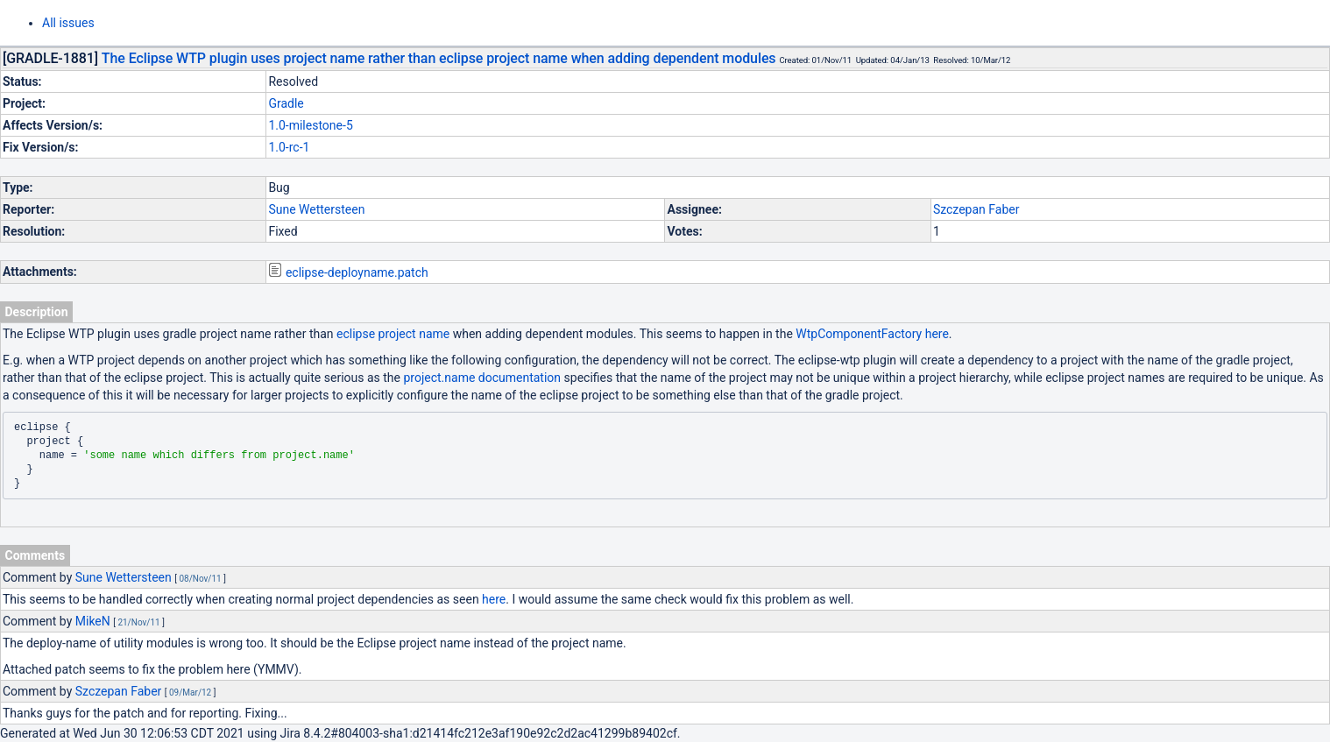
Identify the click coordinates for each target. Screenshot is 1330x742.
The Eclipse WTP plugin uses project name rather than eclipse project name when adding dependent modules (439, 58)
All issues (68, 23)
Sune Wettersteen (316, 209)
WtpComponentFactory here (872, 334)
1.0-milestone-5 (310, 125)
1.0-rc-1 (288, 147)
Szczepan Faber (976, 209)
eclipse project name (392, 334)
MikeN (92, 621)
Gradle (285, 103)
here (494, 599)
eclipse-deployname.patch (357, 272)
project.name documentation (482, 378)
